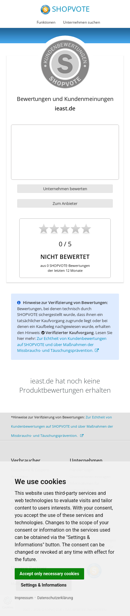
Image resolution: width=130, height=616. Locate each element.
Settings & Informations (44, 585)
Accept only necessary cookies (49, 573)
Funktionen (46, 22)
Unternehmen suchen (81, 22)
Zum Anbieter (65, 203)
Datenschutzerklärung (55, 598)
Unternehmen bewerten (65, 188)
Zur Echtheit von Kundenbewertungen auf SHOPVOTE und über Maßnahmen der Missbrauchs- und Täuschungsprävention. (61, 344)
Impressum (24, 598)
